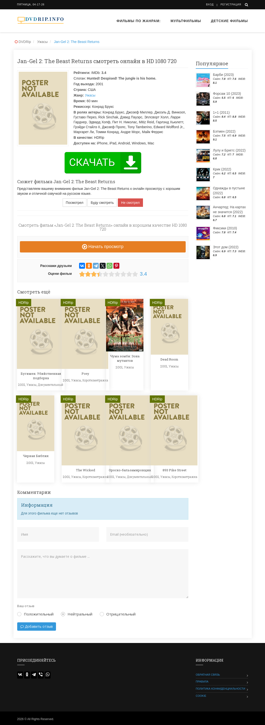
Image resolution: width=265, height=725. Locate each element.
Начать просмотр (103, 246)
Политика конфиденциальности (220, 688)
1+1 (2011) (221, 112)
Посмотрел (75, 203)
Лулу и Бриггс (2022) (229, 150)
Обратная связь (208, 674)
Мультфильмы (186, 21)
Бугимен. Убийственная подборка (41, 375)
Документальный (50, 385)
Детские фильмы (229, 21)
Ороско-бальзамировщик (130, 470)
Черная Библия (36, 456)
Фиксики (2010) (225, 228)
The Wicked (85, 470)
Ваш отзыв (25, 606)
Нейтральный (76, 614)
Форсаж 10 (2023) (227, 94)
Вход (210, 4)
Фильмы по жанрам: (138, 21)
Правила (202, 681)
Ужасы (90, 95)
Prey (85, 373)
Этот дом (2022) (225, 247)
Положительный (35, 614)
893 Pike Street (174, 470)
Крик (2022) (222, 169)
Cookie (201, 695)
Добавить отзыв (36, 626)
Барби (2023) (223, 75)
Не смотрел (130, 203)
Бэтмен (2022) (224, 131)
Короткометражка (95, 380)
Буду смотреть (102, 203)
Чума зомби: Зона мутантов (124, 358)
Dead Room (169, 359)
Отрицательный (118, 614)
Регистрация (231, 4)
